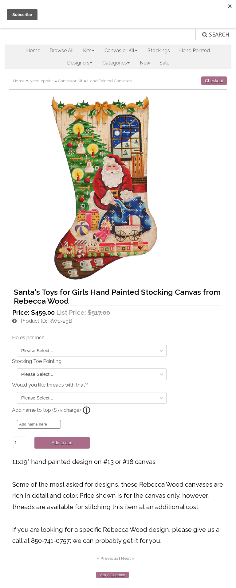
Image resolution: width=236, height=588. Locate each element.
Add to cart (62, 443)
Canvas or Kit (70, 80)
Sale (164, 63)
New (145, 63)
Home (33, 50)
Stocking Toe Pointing (36, 361)
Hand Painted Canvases (109, 80)
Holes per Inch (28, 338)
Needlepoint (41, 80)
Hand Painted (194, 50)
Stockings (159, 50)
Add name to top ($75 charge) (46, 410)
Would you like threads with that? (50, 385)
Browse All (61, 50)
